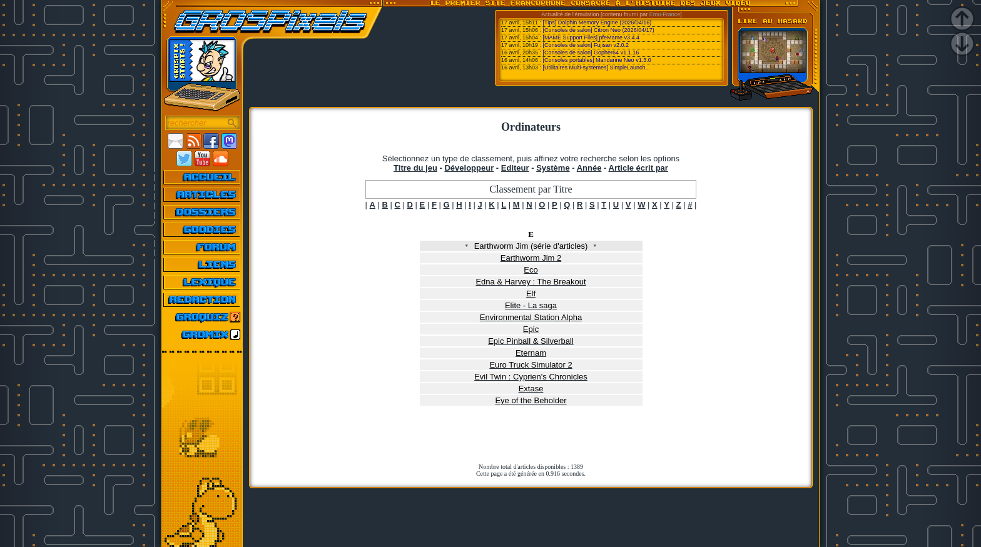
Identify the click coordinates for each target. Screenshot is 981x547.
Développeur (469, 168)
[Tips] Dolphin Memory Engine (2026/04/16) (597, 22)
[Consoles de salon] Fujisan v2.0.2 (586, 45)
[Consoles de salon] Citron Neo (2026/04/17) (598, 30)
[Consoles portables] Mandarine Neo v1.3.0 (597, 60)
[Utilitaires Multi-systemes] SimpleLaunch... (597, 67)
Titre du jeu (415, 168)
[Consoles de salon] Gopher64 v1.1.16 (591, 52)
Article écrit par (638, 168)
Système (552, 168)
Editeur (515, 168)
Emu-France (665, 14)
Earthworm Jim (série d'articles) (530, 246)
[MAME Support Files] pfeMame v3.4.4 (591, 37)
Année (589, 168)
